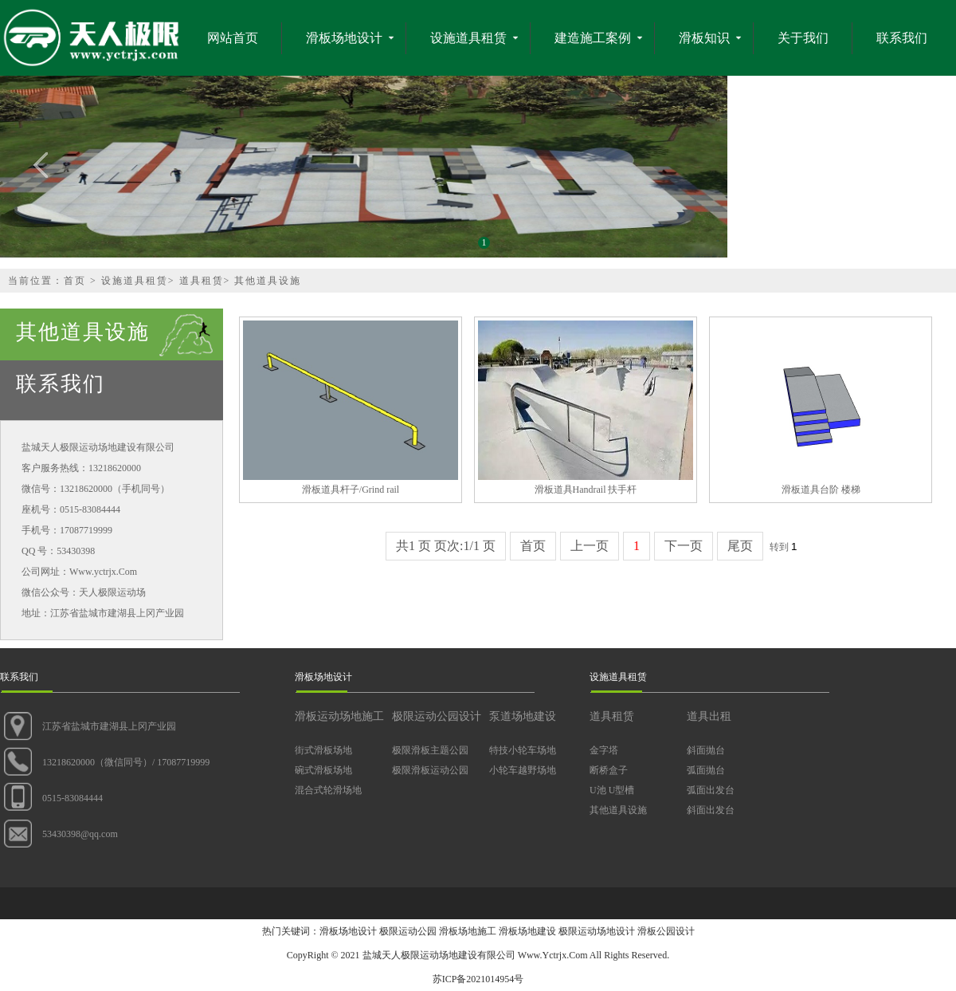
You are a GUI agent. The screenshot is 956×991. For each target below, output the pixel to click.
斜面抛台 (706, 750)
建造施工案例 (592, 38)
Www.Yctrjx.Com (553, 955)
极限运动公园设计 (436, 716)
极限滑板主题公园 (430, 750)
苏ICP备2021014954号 (478, 979)
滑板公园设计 (666, 931)
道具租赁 (201, 280)
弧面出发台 (711, 790)
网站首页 (232, 38)
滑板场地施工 (467, 931)
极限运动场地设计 (596, 931)
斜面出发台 (711, 810)
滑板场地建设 (527, 931)
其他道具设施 (267, 280)
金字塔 (604, 750)
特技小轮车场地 (522, 750)
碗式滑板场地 (323, 770)
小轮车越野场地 (522, 770)
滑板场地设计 (344, 38)
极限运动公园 (408, 931)
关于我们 (803, 38)
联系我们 (901, 38)
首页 (75, 280)
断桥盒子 (609, 770)
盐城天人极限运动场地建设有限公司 (438, 955)
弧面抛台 (706, 770)
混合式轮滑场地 (328, 790)
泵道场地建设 (522, 716)
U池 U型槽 (612, 790)
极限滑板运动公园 (430, 770)
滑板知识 (704, 38)
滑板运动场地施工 (339, 716)
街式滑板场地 (323, 750)
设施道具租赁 (468, 38)
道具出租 (709, 716)
